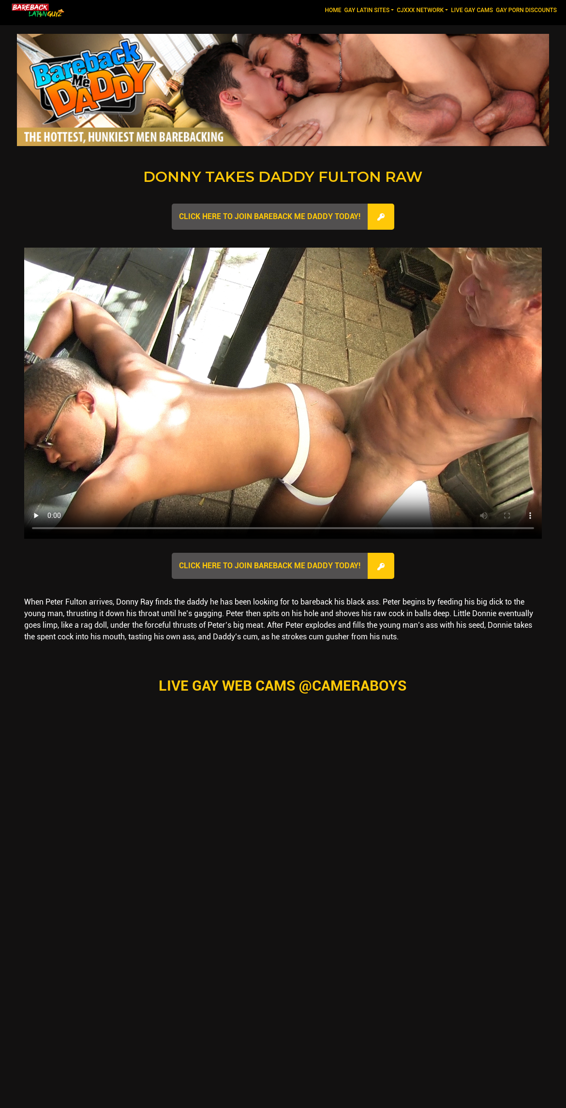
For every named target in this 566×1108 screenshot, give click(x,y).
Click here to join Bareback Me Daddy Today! (269, 216)
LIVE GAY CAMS (472, 10)
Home (334, 9)
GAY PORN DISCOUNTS (526, 10)
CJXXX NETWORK (420, 10)
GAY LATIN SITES (367, 10)
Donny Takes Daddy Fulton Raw (282, 177)
